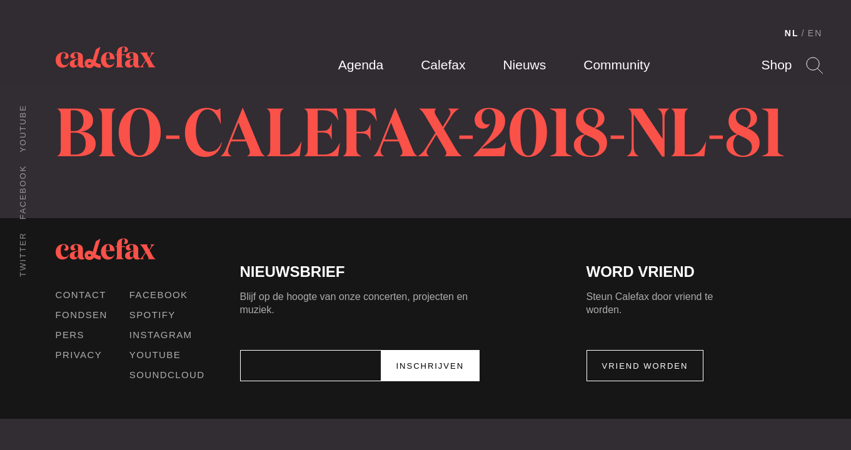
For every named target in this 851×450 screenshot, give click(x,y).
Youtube (23, 128)
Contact (81, 294)
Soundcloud (167, 374)
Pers (70, 334)
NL (792, 33)
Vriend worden (645, 366)
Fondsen (82, 314)
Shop (776, 65)
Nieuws (524, 65)
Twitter (23, 254)
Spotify (152, 314)
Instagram (161, 334)
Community (616, 65)
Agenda (360, 65)
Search (814, 65)
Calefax (443, 65)
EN (815, 33)
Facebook (23, 192)
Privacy (79, 354)
